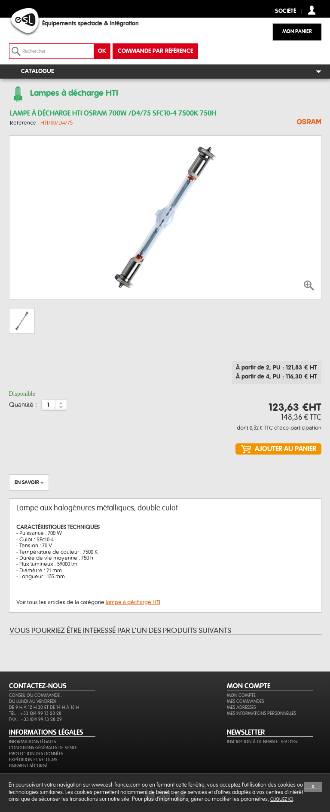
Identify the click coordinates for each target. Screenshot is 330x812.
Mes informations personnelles (261, 713)
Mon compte (241, 695)
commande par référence (155, 51)
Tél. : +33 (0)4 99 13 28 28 (35, 713)
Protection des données (36, 753)
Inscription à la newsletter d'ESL (262, 741)
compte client (311, 10)
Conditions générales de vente (43, 747)
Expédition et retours (33, 759)
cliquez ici (281, 799)
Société (285, 11)
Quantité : (23, 405)
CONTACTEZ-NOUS (38, 686)
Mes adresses (241, 707)
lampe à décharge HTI (133, 602)
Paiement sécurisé (28, 765)
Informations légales (32, 741)
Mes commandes (245, 701)
